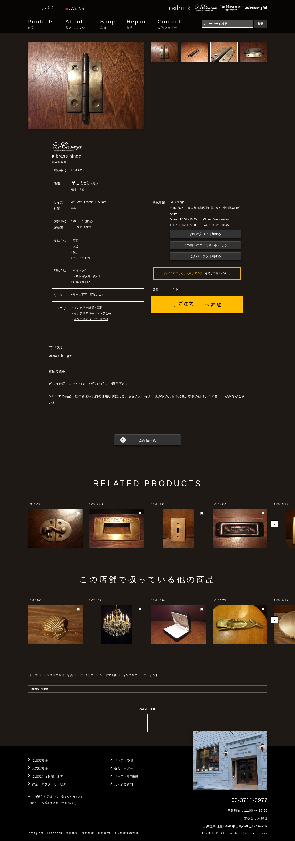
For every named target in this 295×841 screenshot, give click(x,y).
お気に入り (74, 8)
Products (41, 24)
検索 (261, 23)
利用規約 (104, 833)
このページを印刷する (205, 256)
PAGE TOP (147, 721)
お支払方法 (40, 768)
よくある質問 (123, 784)
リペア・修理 (123, 760)
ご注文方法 (40, 760)
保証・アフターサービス (49, 784)
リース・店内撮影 (126, 776)
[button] (274, 523)
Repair (137, 24)
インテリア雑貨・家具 (88, 307)
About (77, 24)
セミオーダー (123, 768)
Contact (169, 24)
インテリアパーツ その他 (91, 319)
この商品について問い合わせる (205, 245)
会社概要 (72, 833)
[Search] (227, 24)
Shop (108, 24)
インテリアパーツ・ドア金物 (92, 313)
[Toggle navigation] (32, 8)
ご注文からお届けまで (47, 776)
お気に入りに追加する (205, 234)
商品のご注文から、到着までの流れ (183, 273)
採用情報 (88, 833)
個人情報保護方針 (126, 833)
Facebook (54, 833)
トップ (33, 675)
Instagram (35, 833)
